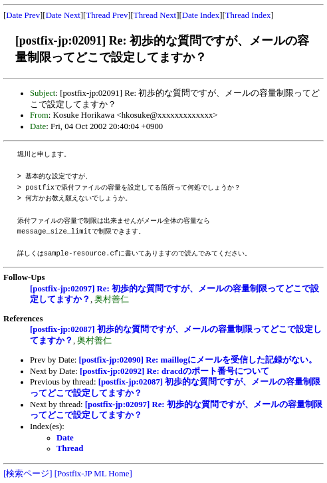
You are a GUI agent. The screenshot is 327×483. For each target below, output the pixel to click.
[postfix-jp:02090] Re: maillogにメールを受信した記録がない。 (198, 360)
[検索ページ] (28, 473)
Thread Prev (107, 15)
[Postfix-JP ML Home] (93, 473)
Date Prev (23, 15)
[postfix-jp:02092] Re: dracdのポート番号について (174, 371)
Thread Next (155, 15)
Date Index (201, 15)
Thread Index (248, 15)
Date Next (63, 15)
